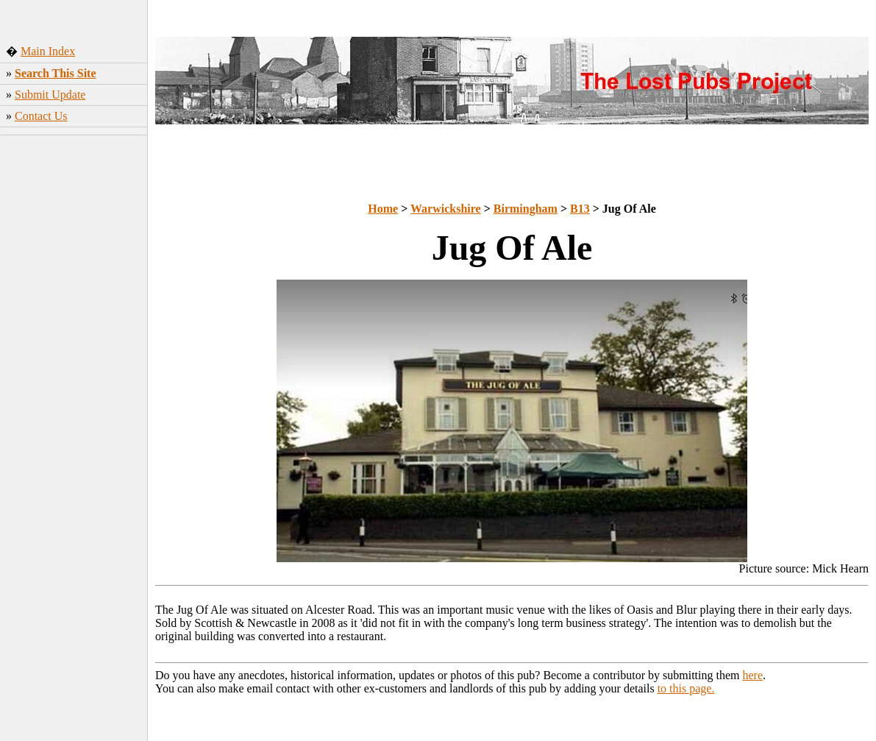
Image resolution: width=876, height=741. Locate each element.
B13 (580, 208)
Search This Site (55, 73)
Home (383, 208)
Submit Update (50, 94)
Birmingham (526, 208)
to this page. (686, 688)
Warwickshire (445, 208)
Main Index (48, 51)
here (753, 675)
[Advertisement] (74, 371)
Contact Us (41, 116)
